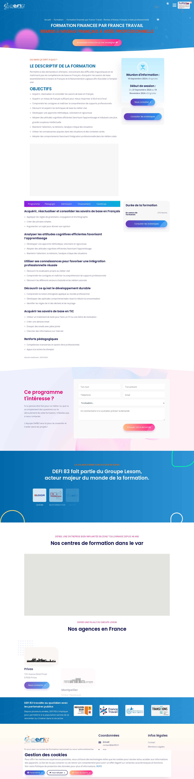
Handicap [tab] (101, 203)
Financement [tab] (84, 203)
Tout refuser (59, 772)
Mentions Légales (156, 746)
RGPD (99, 766)
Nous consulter (144, 102)
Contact (151, 742)
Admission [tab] (66, 203)
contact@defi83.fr (111, 745)
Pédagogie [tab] (50, 203)
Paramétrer (36, 772)
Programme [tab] (34, 203)
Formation (58, 20)
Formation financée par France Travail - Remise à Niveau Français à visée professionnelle (108, 20)
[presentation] (97, 428)
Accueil (47, 20)
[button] (174, 5)
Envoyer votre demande (141, 427)
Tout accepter (82, 772)
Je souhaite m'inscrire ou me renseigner (99, 42)
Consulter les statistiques (146, 116)
